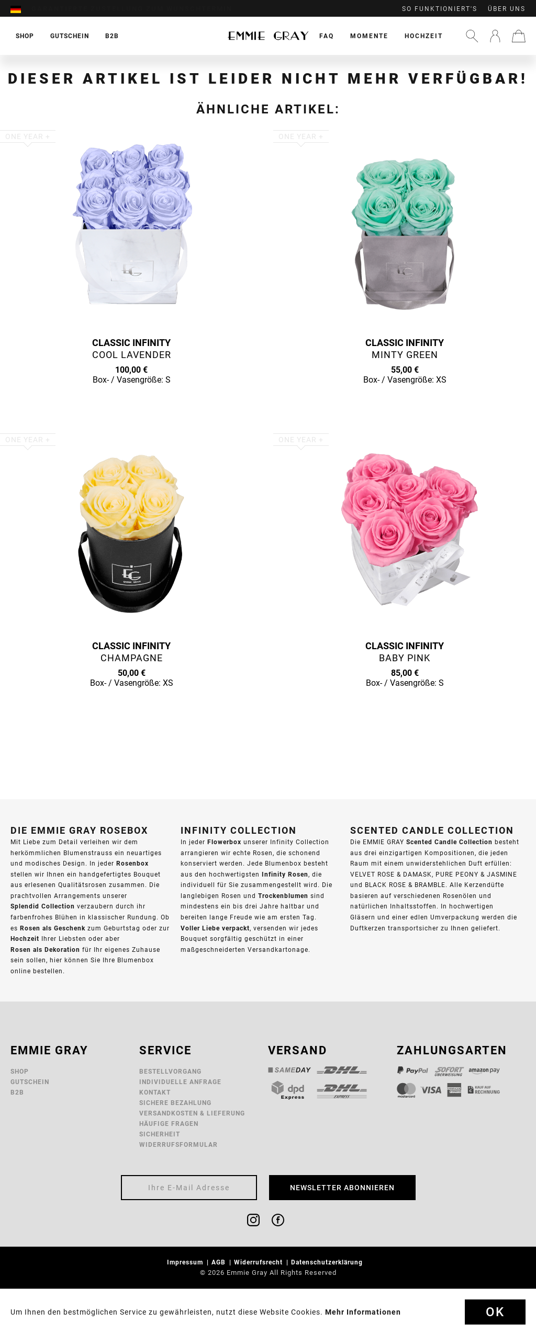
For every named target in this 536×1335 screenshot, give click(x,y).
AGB (219, 1262)
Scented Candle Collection (449, 842)
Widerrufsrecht (259, 1262)
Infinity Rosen (285, 874)
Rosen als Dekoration (45, 949)
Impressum (186, 1262)
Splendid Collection (42, 906)
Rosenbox (132, 863)
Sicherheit (159, 1134)
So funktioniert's (439, 9)
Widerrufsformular (178, 1144)
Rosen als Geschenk (52, 928)
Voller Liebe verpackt (215, 928)
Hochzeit (424, 36)
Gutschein (29, 1082)
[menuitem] (20, 9)
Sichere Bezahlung (175, 1103)
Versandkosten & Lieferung (192, 1113)
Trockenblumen (283, 896)
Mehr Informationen (363, 1312)
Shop (19, 1071)
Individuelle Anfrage (180, 1082)
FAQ (326, 36)
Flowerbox (224, 842)
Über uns (507, 9)
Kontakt (155, 1092)
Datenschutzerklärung (328, 1262)
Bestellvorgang (170, 1071)
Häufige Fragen (168, 1123)
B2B (17, 1092)
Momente (369, 36)
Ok (495, 1312)
